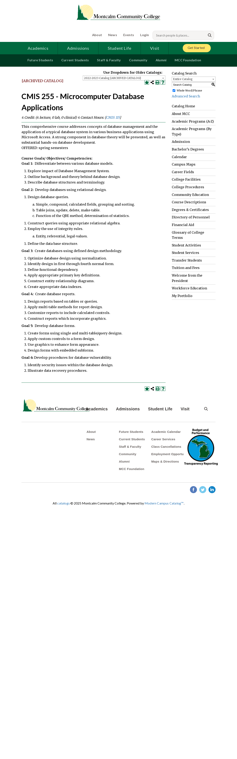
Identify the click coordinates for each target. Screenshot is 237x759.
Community (138, 60)
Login (144, 35)
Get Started (196, 48)
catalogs (63, 503)
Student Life (119, 48)
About (97, 35)
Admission (181, 142)
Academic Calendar (166, 431)
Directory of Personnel (191, 217)
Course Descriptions (189, 202)
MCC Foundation (188, 60)
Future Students (40, 60)
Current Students (75, 60)
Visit (154, 48)
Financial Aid (183, 225)
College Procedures (188, 187)
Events (128, 35)
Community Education (190, 195)
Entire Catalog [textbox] (183, 79)
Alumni (161, 60)
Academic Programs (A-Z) (193, 121)
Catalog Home (183, 106)
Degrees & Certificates (190, 210)
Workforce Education (189, 288)
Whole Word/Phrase (189, 90)
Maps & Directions (165, 461)
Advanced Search (186, 96)
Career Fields (183, 172)
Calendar (179, 157)
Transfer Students (187, 260)
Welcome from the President (187, 278)
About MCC (181, 114)
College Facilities (186, 179)
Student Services (185, 253)
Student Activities (186, 245)
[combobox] (124, 78)
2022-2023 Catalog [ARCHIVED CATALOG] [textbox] (112, 78)
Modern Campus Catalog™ (164, 503)
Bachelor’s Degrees (188, 149)
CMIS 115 (113, 117)
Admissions (78, 48)
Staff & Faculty (109, 60)
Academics (38, 48)
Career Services (163, 439)
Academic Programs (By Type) (192, 131)
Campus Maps (184, 164)
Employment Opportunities (171, 454)
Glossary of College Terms (188, 235)
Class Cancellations (166, 446)
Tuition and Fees (186, 268)
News (112, 35)
